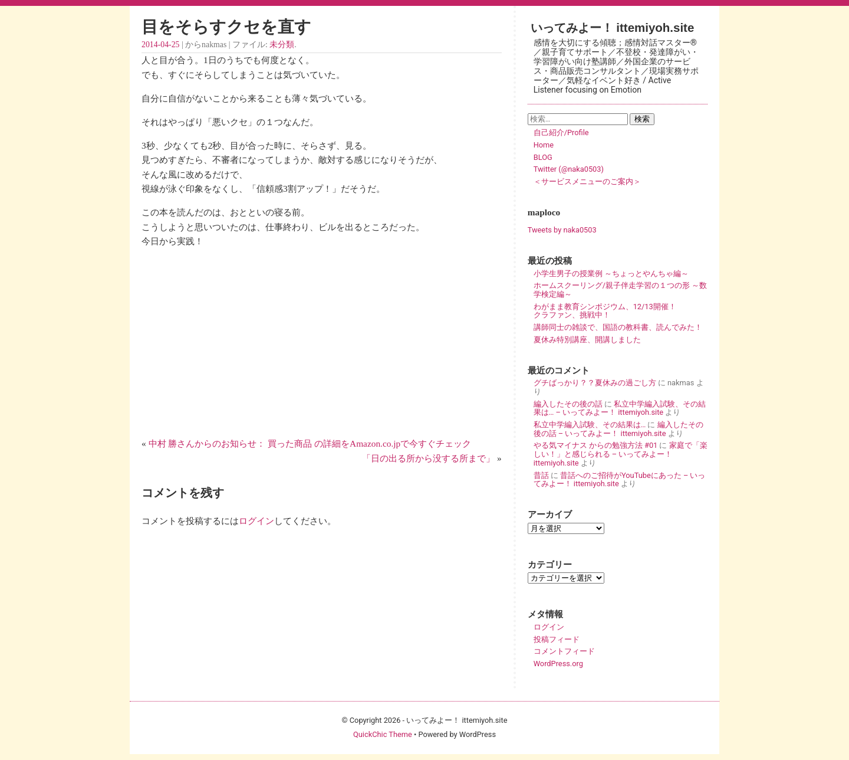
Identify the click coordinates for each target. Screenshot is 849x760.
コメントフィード (564, 651)
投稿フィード (557, 639)
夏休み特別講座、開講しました (587, 339)
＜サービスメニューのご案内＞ (587, 181)
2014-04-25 (160, 44)
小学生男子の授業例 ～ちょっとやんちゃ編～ (611, 273)
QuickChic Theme (382, 734)
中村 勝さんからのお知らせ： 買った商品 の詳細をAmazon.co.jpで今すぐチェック (310, 443)
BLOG (543, 157)
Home (544, 144)
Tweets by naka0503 (562, 229)
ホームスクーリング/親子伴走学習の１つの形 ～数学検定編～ (620, 290)
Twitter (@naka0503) (569, 169)
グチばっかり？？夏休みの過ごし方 (595, 382)
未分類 (281, 44)
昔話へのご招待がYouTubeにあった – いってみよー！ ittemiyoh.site (620, 480)
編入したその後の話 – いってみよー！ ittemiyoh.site (618, 429)
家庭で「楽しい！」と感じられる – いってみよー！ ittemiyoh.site (621, 454)
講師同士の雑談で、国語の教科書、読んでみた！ (618, 327)
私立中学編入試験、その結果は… (590, 424)
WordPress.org (558, 663)
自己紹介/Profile (561, 132)
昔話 (541, 475)
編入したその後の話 (568, 403)
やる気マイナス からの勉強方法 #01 (596, 445)
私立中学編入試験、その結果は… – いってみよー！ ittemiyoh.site (620, 408)
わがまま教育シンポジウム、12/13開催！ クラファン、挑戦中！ (620, 311)
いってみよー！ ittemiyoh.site (613, 27)
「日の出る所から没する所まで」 (428, 458)
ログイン (256, 521)
